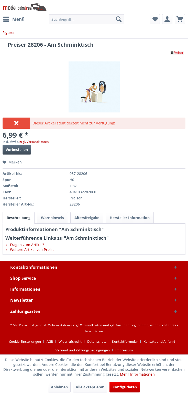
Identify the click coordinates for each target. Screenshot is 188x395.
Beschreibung (18, 217)
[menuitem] (13, 19)
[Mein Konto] (167, 19)
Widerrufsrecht (70, 341)
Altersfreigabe (86, 217)
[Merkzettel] (155, 19)
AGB (50, 341)
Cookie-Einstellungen (25, 341)
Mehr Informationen (137, 374)
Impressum (124, 350)
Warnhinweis (52, 217)
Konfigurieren (125, 387)
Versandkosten (91, 325)
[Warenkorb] (180, 19)
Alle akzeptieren (90, 387)
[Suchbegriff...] (86, 19)
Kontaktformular (125, 341)
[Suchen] (118, 19)
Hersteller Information (130, 217)
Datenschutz (96, 341)
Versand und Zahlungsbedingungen (83, 350)
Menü (14, 18)
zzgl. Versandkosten (34, 141)
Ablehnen (59, 387)
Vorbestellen (17, 149)
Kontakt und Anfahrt (159, 341)
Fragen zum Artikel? (24, 244)
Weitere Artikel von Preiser (30, 249)
